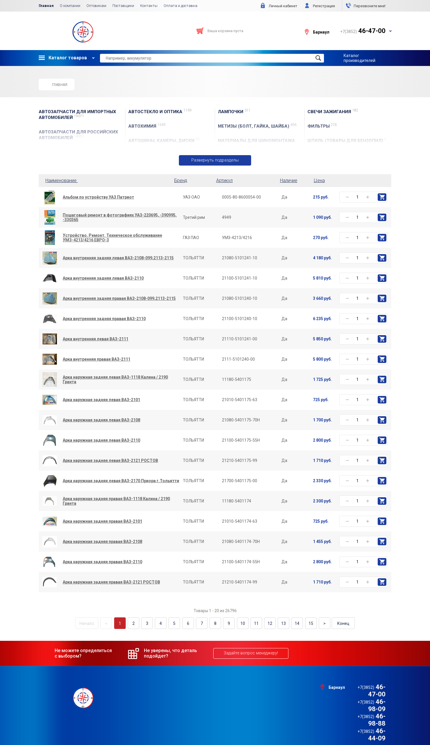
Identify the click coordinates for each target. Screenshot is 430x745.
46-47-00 (362, 686)
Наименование (62, 180)
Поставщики (123, 5)
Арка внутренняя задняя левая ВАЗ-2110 (103, 278)
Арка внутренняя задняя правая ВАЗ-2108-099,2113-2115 (119, 298)
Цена (319, 180)
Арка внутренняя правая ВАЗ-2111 (96, 359)
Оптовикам (96, 5)
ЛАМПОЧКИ (234, 111)
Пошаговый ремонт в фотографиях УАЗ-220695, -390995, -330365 (120, 217)
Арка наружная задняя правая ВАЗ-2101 (102, 521)
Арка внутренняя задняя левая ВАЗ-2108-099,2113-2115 (118, 258)
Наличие (288, 180)
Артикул (224, 180)
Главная (46, 5)
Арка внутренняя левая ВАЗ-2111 (95, 339)
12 (267, 623)
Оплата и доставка (180, 5)
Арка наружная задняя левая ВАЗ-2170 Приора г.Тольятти (121, 481)
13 (280, 623)
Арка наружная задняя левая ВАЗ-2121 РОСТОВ (110, 460)
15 (306, 623)
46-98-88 (362, 701)
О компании (70, 5)
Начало (92, 623)
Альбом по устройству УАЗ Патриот (98, 197)
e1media (231, 725)
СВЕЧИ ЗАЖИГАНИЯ (332, 111)
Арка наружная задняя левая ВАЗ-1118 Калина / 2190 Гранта (115, 379)
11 (254, 623)
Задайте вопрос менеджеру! (250, 652)
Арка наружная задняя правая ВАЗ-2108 (102, 542)
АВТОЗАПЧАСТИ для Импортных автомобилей (77, 114)
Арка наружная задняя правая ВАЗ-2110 (102, 562)
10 (241, 623)
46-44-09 (362, 708)
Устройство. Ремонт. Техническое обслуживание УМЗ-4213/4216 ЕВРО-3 (112, 238)
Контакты (148, 5)
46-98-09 (362, 693)
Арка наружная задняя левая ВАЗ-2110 (101, 440)
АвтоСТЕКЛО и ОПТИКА (160, 111)
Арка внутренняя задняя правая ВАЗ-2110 (104, 319)
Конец (338, 623)
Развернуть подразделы (215, 160)
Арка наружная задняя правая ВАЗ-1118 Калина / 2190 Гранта (116, 501)
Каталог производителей (359, 58)
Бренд (180, 180)
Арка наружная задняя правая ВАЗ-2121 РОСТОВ (111, 582)
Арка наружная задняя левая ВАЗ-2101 (101, 400)
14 (293, 623)
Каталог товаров (63, 57)
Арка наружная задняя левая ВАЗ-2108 (101, 420)
